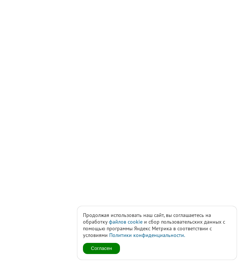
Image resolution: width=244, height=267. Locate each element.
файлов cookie (126, 221)
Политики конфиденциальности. (147, 235)
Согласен (101, 248)
